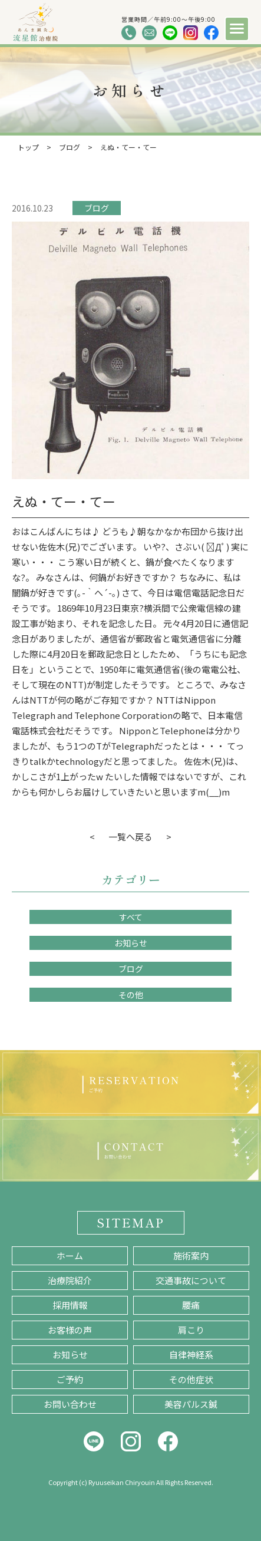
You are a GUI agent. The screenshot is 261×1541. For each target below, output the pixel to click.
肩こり (191, 1330)
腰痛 (191, 1305)
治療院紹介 (70, 1280)
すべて (131, 917)
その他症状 (191, 1379)
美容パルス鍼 (190, 1404)
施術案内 (191, 1255)
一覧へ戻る (130, 836)
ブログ (96, 208)
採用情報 (70, 1305)
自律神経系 (191, 1354)
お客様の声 (70, 1330)
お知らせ (130, 943)
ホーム (70, 1255)
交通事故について (191, 1280)
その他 (130, 995)
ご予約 (70, 1379)
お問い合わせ (70, 1404)
